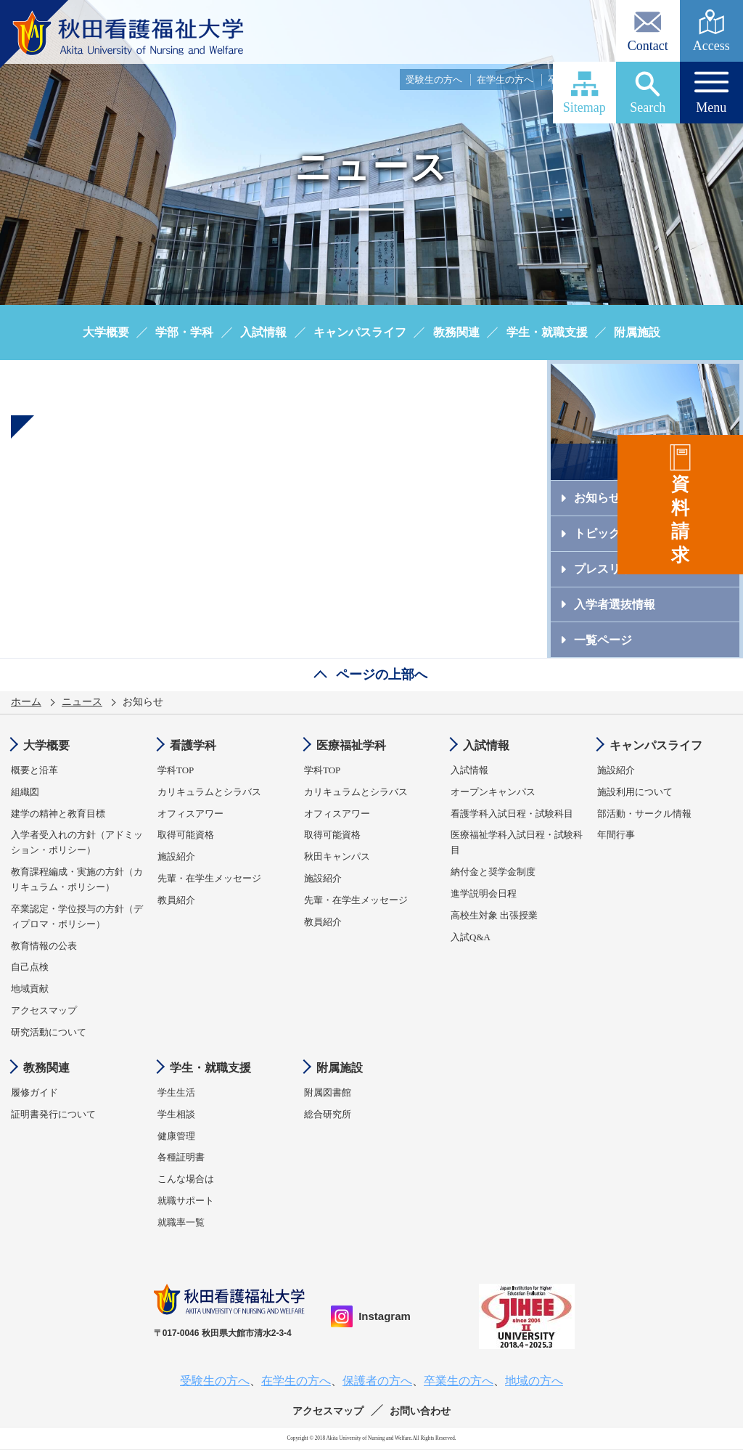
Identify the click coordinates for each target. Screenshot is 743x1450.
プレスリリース (614, 569)
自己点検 (30, 966)
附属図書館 (327, 1092)
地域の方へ (713, 79)
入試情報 (263, 332)
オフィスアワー (190, 813)
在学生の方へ (505, 79)
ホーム (26, 701)
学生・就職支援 (547, 332)
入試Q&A (470, 937)
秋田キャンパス (337, 856)
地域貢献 (30, 988)
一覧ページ (603, 640)
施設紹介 (176, 856)
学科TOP (175, 770)
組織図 (25, 791)
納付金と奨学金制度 (493, 871)
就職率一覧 (181, 1222)
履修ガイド (34, 1092)
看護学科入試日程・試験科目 (512, 813)
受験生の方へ (434, 79)
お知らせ (597, 498)
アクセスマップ (44, 1010)
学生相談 (176, 1114)
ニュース (82, 701)
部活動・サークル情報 (644, 813)
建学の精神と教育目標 (58, 813)
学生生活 (176, 1092)
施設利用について (635, 791)
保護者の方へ (647, 79)
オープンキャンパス (493, 791)
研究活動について (48, 1032)
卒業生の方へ (576, 79)
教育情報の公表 (44, 945)
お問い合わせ (420, 1411)
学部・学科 (184, 332)
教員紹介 (176, 900)
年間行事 (616, 834)
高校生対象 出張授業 (494, 915)
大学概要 (106, 332)
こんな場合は (185, 1178)
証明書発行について (53, 1114)
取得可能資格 (185, 834)
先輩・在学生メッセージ (209, 878)
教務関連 (456, 332)
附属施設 (637, 332)
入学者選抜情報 (614, 604)
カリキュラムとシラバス (209, 791)
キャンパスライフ (359, 332)
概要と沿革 (34, 770)
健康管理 (176, 1136)
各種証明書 (181, 1157)
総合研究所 (327, 1114)
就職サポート (185, 1200)
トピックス (603, 533)
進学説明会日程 (484, 893)
